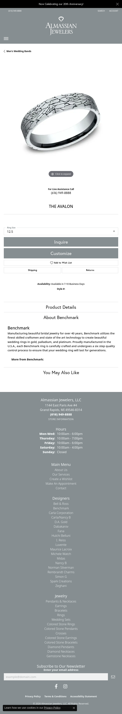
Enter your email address (61, 670)
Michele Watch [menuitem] (61, 554)
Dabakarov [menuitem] (61, 526)
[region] (61, 121)
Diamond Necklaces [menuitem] (61, 651)
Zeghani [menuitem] (61, 586)
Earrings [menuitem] (61, 606)
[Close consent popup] (74, 708)
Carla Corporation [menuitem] (61, 513)
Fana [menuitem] (61, 531)
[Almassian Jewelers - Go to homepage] (61, 24)
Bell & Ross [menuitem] (61, 504)
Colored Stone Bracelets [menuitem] (61, 642)
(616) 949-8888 (61, 193)
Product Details (61, 307)
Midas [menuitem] (61, 558)
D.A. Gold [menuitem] (61, 522)
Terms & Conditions (55, 696)
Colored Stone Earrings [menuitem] (61, 638)
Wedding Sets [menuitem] (61, 619)
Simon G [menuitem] (61, 577)
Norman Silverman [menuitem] (61, 567)
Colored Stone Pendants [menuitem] (61, 629)
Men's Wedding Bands (18, 51)
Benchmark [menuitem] (61, 508)
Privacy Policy (33, 696)
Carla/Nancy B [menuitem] (61, 517)
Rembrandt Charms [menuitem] (61, 572)
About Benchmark (61, 317)
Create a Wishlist (61, 479)
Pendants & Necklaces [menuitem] (61, 601)
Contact (61, 488)
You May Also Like (61, 372)
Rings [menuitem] (61, 615)
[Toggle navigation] (6, 39)
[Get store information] (61, 419)
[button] (101, 11)
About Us (61, 470)
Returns (90, 270)
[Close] (117, 4)
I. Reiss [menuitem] (61, 540)
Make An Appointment (61, 483)
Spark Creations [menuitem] (61, 581)
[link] (14, 11)
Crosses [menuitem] (61, 633)
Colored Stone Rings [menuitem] (61, 624)
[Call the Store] (61, 414)
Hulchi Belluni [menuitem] (61, 536)
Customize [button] (61, 253)
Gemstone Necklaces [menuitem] (61, 656)
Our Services (61, 474)
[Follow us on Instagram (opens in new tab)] (65, 686)
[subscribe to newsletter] (113, 676)
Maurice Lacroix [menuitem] (61, 549)
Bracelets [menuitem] (61, 610)
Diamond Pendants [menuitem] (61, 647)
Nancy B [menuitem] (61, 563)
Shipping (32, 270)
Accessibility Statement (83, 696)
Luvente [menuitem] (61, 545)
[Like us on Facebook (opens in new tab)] (56, 686)
